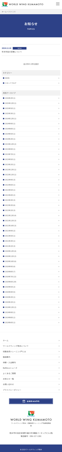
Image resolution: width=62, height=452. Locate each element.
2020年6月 (9, 282)
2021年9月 (9, 231)
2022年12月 (9, 169)
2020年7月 (9, 276)
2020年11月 (9, 256)
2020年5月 (9, 287)
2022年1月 (9, 210)
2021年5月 (9, 236)
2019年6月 (9, 322)
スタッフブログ (10, 83)
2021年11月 (9, 220)
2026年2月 (9, 98)
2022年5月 (9, 190)
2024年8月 (9, 129)
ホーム (5, 340)
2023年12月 (9, 144)
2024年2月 (9, 139)
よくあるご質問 (9, 373)
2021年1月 (9, 246)
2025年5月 (9, 108)
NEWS (7, 78)
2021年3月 (9, 241)
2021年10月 (9, 225)
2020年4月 (9, 292)
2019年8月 (9, 317)
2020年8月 (9, 271)
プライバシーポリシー (12, 389)
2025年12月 (9, 103)
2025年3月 (9, 113)
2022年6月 (9, 185)
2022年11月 (9, 174)
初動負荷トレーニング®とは (14, 351)
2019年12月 (9, 307)
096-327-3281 (35, 433)
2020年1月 (9, 302)
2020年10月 (9, 261)
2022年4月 (9, 195)
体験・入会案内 (9, 362)
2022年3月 (9, 200)
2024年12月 (9, 118)
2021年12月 (9, 215)
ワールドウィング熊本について (16, 346)
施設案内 (6, 357)
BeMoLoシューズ (10, 367)
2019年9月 (9, 312)
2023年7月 (9, 154)
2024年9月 (9, 123)
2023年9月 (9, 149)
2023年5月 (9, 159)
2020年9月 (9, 266)
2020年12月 (9, 251)
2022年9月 (9, 180)
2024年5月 (9, 134)
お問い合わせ (8, 384)
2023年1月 (9, 164)
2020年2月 (9, 297)
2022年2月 (9, 205)
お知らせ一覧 (8, 379)
